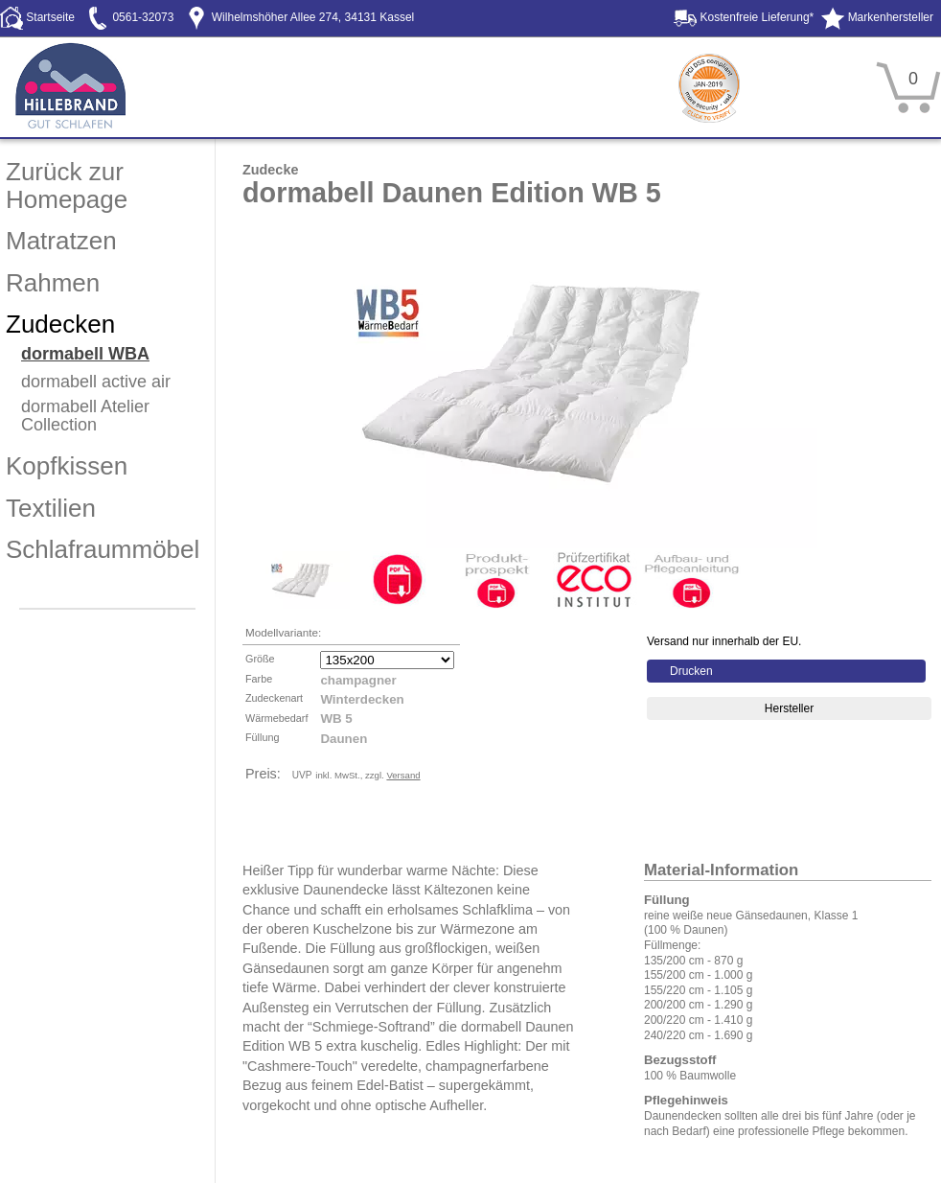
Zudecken (60, 324)
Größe (260, 658)
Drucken (691, 671)
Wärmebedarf (276, 718)
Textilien (51, 508)
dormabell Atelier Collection (85, 416)
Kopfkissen (66, 466)
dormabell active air (96, 381)
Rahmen (53, 282)
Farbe (258, 678)
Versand (403, 775)
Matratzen (61, 240)
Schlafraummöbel (102, 549)
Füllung (262, 737)
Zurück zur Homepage (66, 185)
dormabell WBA (85, 354)
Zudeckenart (274, 698)
